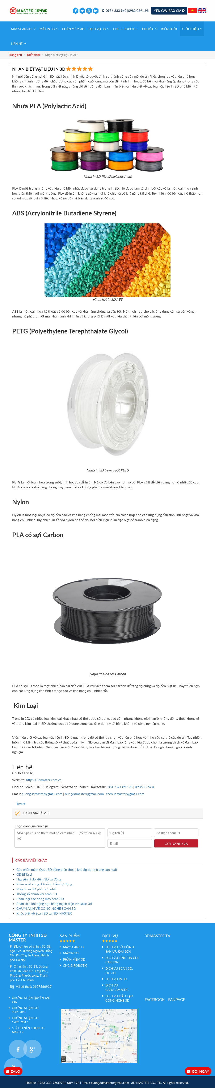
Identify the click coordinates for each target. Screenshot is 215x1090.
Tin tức (149, 30)
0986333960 (144, 789)
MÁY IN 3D (48, 30)
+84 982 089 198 (120, 789)
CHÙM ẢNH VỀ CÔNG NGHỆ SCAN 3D (46, 910)
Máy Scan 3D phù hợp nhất (36, 891)
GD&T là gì (24, 876)
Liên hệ (18, 45)
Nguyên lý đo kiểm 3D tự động (38, 881)
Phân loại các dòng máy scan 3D (40, 900)
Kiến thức (169, 30)
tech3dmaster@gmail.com (125, 796)
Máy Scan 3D (23, 30)
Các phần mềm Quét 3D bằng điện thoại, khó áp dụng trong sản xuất (66, 871)
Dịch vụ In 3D (116, 981)
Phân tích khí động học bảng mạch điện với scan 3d (54, 905)
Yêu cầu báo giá (169, 11)
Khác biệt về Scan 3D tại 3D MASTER (44, 915)
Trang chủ (15, 56)
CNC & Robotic (125, 30)
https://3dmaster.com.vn (44, 781)
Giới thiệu (192, 30)
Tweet (20, 805)
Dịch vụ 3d (98, 30)
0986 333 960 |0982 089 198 (125, 11)
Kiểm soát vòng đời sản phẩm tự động (44, 886)
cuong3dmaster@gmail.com (42, 796)
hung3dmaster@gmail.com (84, 796)
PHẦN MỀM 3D (73, 30)
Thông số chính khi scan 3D (36, 895)
